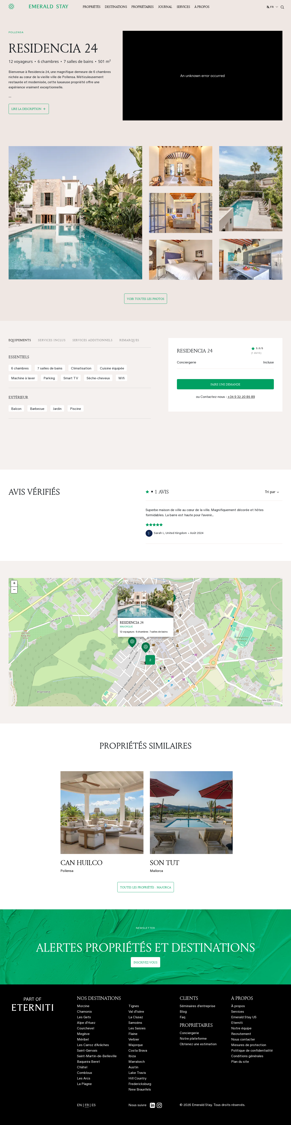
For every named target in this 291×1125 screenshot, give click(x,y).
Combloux (84, 1073)
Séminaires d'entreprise (197, 1006)
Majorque (135, 1045)
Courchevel (85, 1028)
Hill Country (137, 1078)
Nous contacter (243, 1039)
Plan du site (240, 1062)
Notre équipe (241, 1028)
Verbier (133, 1039)
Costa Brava (137, 1050)
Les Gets (84, 1017)
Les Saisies (137, 1028)
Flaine (132, 1034)
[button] (146, 648)
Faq (182, 1017)
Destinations (116, 6)
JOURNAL (165, 6)
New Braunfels (139, 1089)
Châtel (82, 1067)
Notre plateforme (193, 1039)
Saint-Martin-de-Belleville (97, 1056)
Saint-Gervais (87, 1050)
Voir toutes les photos (145, 299)
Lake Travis (137, 1073)
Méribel (83, 1039)
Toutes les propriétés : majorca (145, 887)
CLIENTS (189, 998)
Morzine (83, 1006)
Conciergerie (189, 1033)
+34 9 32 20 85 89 (241, 397)
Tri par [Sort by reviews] (270, 491)
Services (183, 6)
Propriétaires (142, 6)
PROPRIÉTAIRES (196, 1025)
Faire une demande (225, 384)
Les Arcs (83, 1078)
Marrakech (136, 1062)
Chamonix (84, 1012)
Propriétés (91, 6)
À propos (202, 6)
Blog (183, 1012)
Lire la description (26, 109)
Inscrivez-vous (145, 962)
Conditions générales (247, 1056)
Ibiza (132, 1056)
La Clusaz (135, 1017)
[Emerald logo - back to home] (39, 6)
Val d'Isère (136, 1012)
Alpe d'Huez (86, 1023)
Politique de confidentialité (252, 1050)
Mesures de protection (248, 1045)
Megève (83, 1034)
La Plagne (84, 1084)
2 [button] (150, 660)
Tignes (133, 1006)
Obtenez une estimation (198, 1044)
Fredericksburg (139, 1084)
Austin (133, 1067)
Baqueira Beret (88, 1062)
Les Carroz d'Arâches (93, 1045)
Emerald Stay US (243, 1017)
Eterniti (237, 1023)
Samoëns (135, 1023)
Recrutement (241, 1034)
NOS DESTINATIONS (99, 998)
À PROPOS (242, 998)
